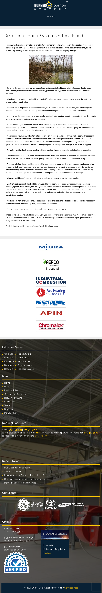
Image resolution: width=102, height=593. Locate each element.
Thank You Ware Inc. (13, 471)
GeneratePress (71, 588)
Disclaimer (9, 409)
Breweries (9, 365)
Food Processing (26, 369)
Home (7, 383)
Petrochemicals (25, 365)
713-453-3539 (15, 430)
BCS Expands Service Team (17, 468)
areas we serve (42, 436)
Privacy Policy (10, 413)
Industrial (8, 358)
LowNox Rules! (11, 390)
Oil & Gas (8, 354)
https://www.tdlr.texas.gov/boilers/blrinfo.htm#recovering (34, 226)
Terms (7, 405)
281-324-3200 (30, 430)
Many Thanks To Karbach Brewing (20, 483)
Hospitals (8, 369)
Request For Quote (13, 398)
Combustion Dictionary (15, 394)
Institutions (9, 361)
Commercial (23, 358)
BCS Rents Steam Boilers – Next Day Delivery (25, 479)
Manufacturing (24, 354)
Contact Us (9, 401)
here (38, 433)
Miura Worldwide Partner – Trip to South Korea (26, 475)
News (7, 386)
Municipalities (24, 361)
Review (47, 553)
